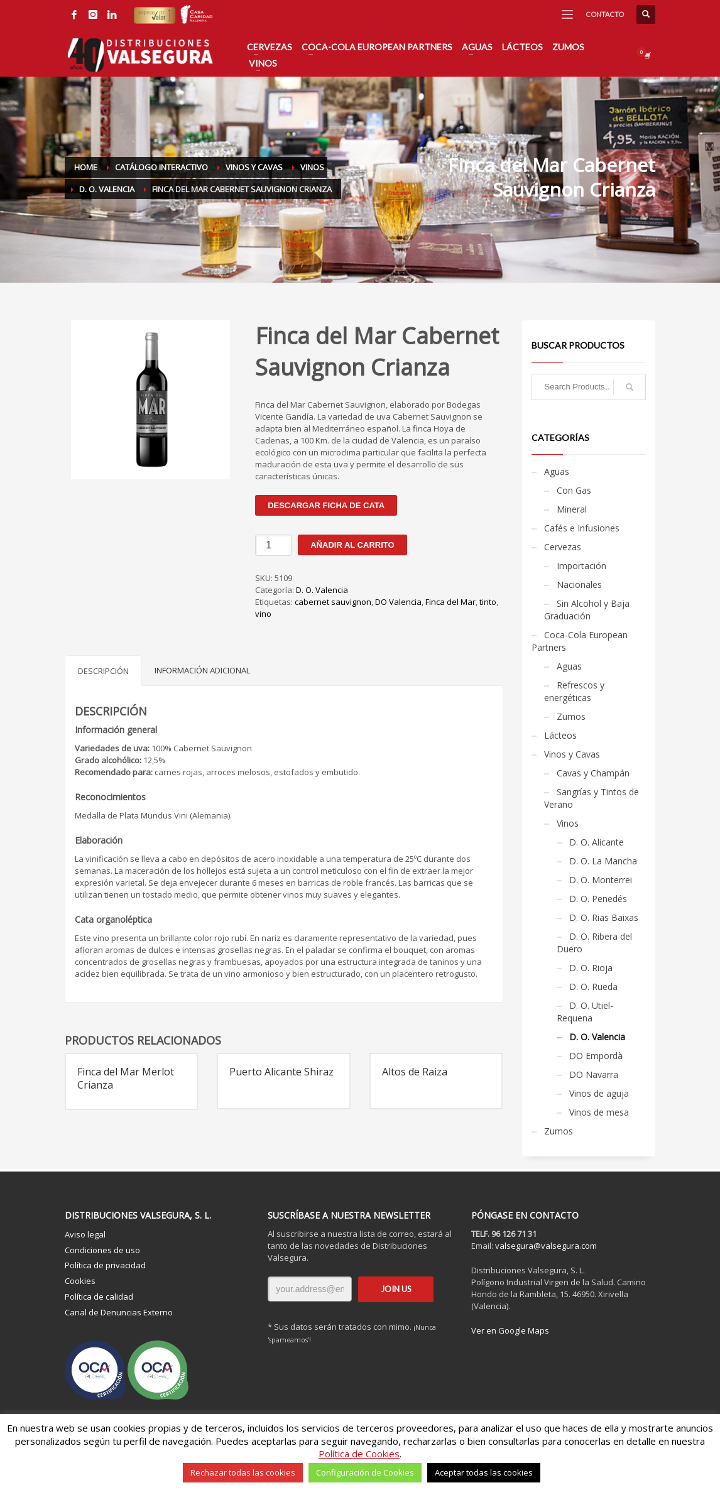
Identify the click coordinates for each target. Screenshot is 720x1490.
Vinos (568, 823)
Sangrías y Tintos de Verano (591, 798)
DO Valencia (398, 601)
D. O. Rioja (591, 968)
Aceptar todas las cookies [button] (484, 1472)
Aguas (556, 471)
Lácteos (560, 735)
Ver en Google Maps (510, 1330)
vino (263, 613)
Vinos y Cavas (572, 754)
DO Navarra (593, 1074)
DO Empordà (596, 1056)
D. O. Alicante (596, 842)
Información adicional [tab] (202, 670)
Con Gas (574, 490)
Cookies (80, 1280)
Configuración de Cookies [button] (365, 1472)
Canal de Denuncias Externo (119, 1312)
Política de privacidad (105, 1265)
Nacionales (579, 584)
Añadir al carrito (352, 545)
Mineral (572, 509)
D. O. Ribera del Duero (594, 942)
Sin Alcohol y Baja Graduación (587, 609)
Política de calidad (99, 1296)
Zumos (571, 716)
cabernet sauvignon (333, 601)
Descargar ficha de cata (326, 505)
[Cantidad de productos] (273, 545)
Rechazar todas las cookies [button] (242, 1472)
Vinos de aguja (599, 1093)
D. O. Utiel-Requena (585, 1011)
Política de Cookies (359, 1453)
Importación (581, 566)
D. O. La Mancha (603, 861)
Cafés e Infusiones (581, 528)
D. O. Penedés (598, 899)
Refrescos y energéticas (574, 691)
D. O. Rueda (593, 986)
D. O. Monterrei (600, 880)
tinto (487, 601)
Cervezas (562, 547)
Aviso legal (85, 1234)
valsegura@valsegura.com (546, 1245)
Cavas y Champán (593, 773)
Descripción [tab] (103, 671)
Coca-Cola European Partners (580, 641)
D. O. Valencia (322, 589)
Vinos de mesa (599, 1112)
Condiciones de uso (102, 1250)
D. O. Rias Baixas (603, 917)
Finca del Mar (450, 601)
